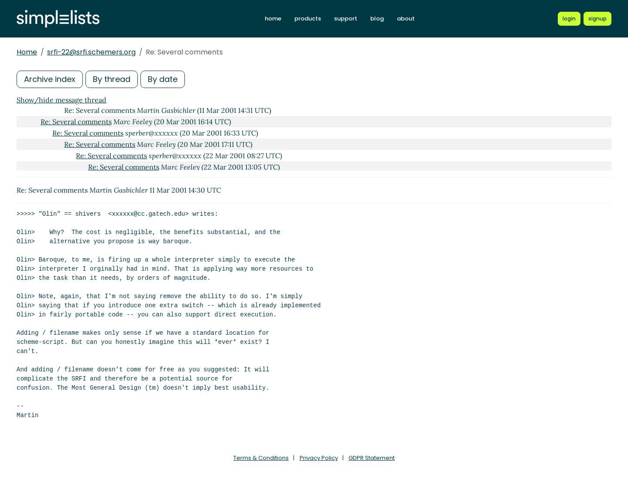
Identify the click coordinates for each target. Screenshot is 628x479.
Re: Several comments (76, 121)
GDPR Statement (371, 458)
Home (27, 52)
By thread (111, 79)
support (345, 18)
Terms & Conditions (261, 458)
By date (162, 79)
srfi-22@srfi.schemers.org (91, 52)
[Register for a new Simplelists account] (597, 19)
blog (377, 18)
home (273, 18)
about (406, 18)
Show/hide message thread (61, 99)
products (307, 18)
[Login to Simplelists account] (569, 19)
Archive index (49, 79)
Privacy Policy (319, 458)
